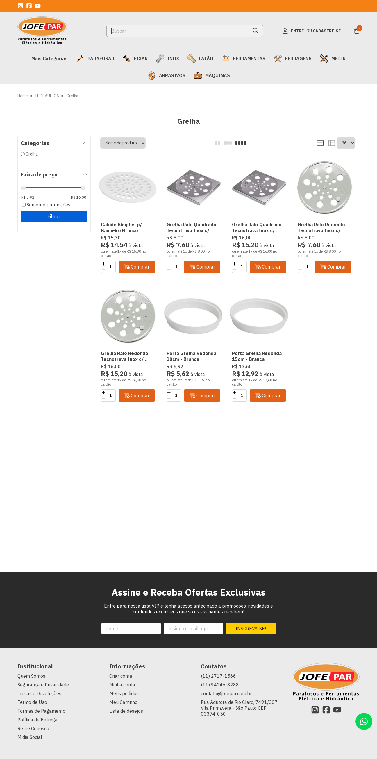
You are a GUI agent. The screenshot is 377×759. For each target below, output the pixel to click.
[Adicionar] (103, 264)
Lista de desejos (126, 711)
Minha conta (122, 685)
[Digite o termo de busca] (178, 31)
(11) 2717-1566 (218, 676)
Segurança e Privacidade (43, 685)
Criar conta (120, 676)
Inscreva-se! (250, 628)
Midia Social (29, 737)
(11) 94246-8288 (220, 685)
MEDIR (333, 58)
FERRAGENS (293, 58)
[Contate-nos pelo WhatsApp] (363, 721)
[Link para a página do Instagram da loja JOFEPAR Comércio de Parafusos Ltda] (20, 6)
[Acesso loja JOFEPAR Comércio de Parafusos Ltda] (311, 31)
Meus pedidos (124, 693)
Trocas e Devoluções (39, 693)
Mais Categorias (49, 58)
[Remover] (103, 270)
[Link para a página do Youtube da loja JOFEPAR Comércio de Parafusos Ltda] (38, 6)
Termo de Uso (32, 702)
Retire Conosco (33, 728)
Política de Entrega (37, 720)
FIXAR (135, 58)
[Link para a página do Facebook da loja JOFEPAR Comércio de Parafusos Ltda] (29, 6)
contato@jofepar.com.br (226, 693)
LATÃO (200, 58)
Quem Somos (31, 676)
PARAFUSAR (95, 58)
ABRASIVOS (166, 75)
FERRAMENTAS (243, 58)
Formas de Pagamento (41, 711)
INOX (167, 58)
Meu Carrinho (123, 702)
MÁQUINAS (212, 75)
